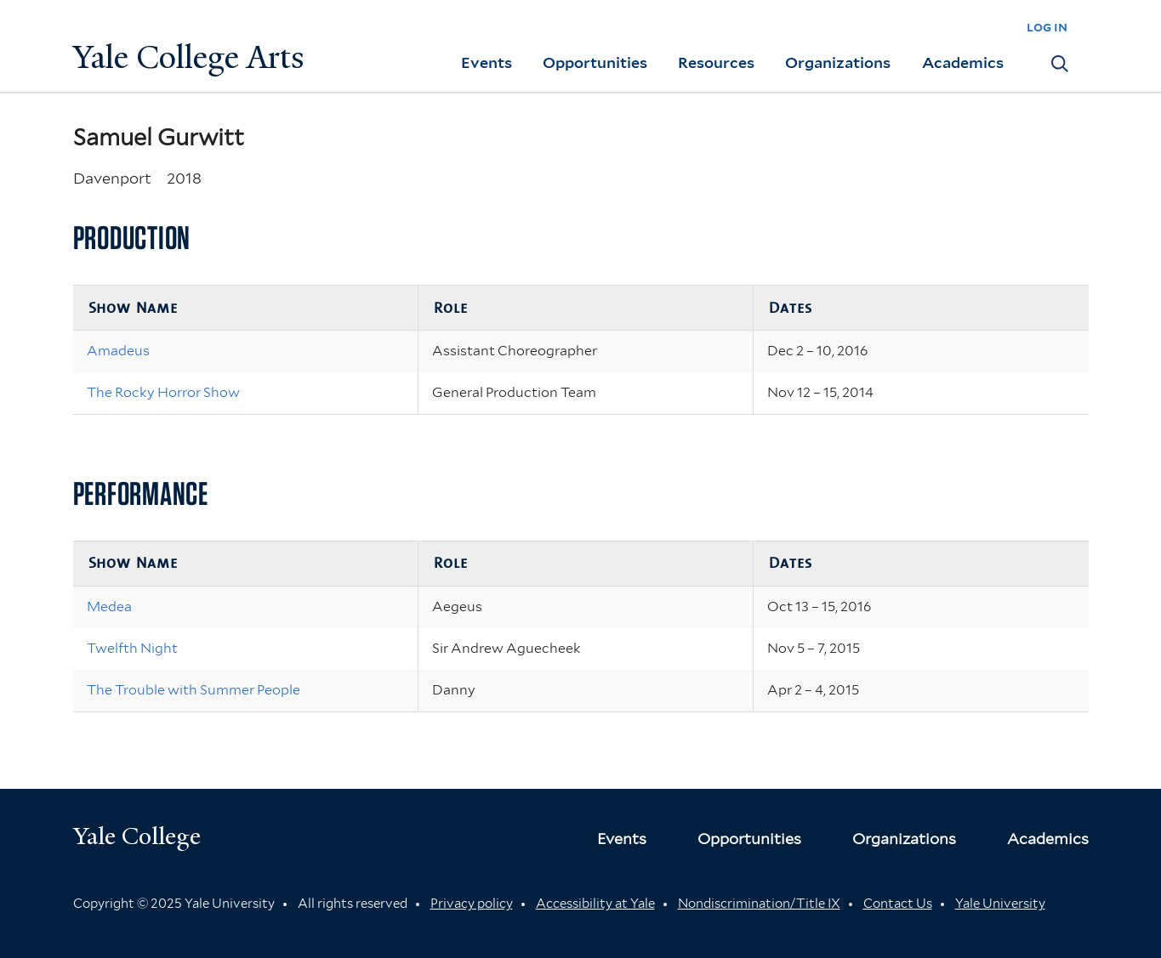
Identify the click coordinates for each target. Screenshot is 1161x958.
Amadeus (118, 351)
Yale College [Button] (137, 836)
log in (1047, 27)
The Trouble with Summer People (193, 690)
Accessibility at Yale (595, 903)
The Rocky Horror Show (163, 392)
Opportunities (595, 62)
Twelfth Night (132, 648)
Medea (109, 606)
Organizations (838, 62)
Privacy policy (471, 903)
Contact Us (897, 903)
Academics (963, 62)
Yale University (1000, 903)
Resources (716, 62)
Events (486, 62)
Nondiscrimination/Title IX (759, 903)
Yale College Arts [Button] (188, 57)
